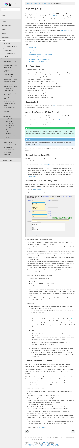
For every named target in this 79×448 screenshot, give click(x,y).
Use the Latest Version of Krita (10, 128)
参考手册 (4, 29)
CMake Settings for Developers (8, 71)
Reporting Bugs (7, 116)
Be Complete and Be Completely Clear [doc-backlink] (41, 181)
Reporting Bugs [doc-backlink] (34, 8)
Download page (45, 164)
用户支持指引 (6, 56)
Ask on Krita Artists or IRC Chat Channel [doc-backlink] (42, 112)
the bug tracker (37, 189)
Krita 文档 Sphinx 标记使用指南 (10, 47)
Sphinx (30, 443)
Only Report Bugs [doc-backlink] (32, 66)
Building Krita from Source (10, 67)
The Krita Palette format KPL (10, 81)
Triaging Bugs (7, 154)
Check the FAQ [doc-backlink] (31, 102)
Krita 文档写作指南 (7, 50)
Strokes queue (7, 140)
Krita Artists (61, 120)
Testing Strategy (7, 152)
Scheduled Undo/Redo (9, 147)
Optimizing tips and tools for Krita (10, 97)
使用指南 (4, 21)
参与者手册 (4, 40)
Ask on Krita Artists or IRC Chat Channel (10, 124)
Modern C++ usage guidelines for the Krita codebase (10, 87)
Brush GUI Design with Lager (10, 65)
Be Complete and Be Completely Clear (10, 132)
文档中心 (29, 3)
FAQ (54, 105)
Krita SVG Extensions (8, 84)
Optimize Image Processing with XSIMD (10, 93)
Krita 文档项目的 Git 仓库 (42, 445)
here (30, 117)
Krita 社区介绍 (6, 43)
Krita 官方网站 (29, 445)
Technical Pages (6, 59)
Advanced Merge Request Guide (9, 104)
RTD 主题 (46, 443)
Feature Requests (66, 30)
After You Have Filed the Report (10, 136)
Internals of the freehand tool (10, 144)
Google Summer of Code (9, 101)
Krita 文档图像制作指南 (9, 53)
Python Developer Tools (9, 107)
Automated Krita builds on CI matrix (10, 62)
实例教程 (4, 33)
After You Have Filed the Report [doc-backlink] (38, 360)
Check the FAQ (9, 121)
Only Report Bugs (10, 118)
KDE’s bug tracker (58, 16)
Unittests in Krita (7, 157)
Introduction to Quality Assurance (9, 110)
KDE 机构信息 (54, 445)
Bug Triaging (42, 427)
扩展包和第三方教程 (7, 160)
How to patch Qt (8, 76)
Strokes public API (8, 142)
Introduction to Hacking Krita (10, 79)
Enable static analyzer (9, 74)
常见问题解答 (5, 37)
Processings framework (9, 149)
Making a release (7, 114)
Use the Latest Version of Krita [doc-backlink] (38, 155)
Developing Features (8, 90)
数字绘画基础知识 (6, 25)
